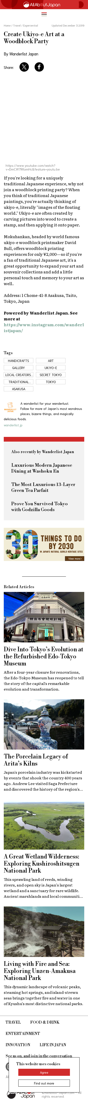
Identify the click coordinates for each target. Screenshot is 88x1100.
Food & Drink (44, 1022)
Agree (44, 1072)
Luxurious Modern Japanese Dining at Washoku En (41, 468)
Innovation (18, 1045)
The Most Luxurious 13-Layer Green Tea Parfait (43, 488)
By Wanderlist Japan (21, 53)
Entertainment (23, 1033)
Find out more (44, 1083)
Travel (13, 1022)
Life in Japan (53, 1045)
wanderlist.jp (13, 425)
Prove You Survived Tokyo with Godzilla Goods (39, 507)
